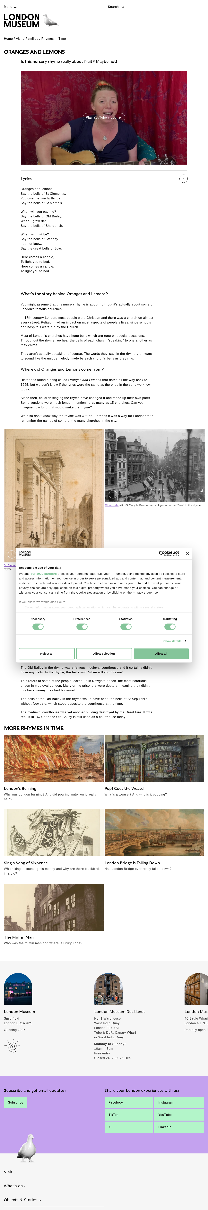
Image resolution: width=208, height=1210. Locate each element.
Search (116, 7)
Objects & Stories (23, 1202)
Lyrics (104, 181)
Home (8, 40)
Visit (19, 40)
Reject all (46, 653)
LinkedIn (164, 1129)
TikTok (113, 1117)
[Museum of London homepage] (34, 23)
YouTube (165, 1117)
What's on (15, 1188)
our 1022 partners (43, 573)
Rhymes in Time (53, 40)
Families (31, 40)
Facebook (116, 1104)
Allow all (161, 653)
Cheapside (111, 507)
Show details (172, 641)
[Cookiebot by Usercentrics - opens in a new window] (162, 553)
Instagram (166, 1104)
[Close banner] (187, 553)
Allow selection (104, 653)
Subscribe (15, 1104)
